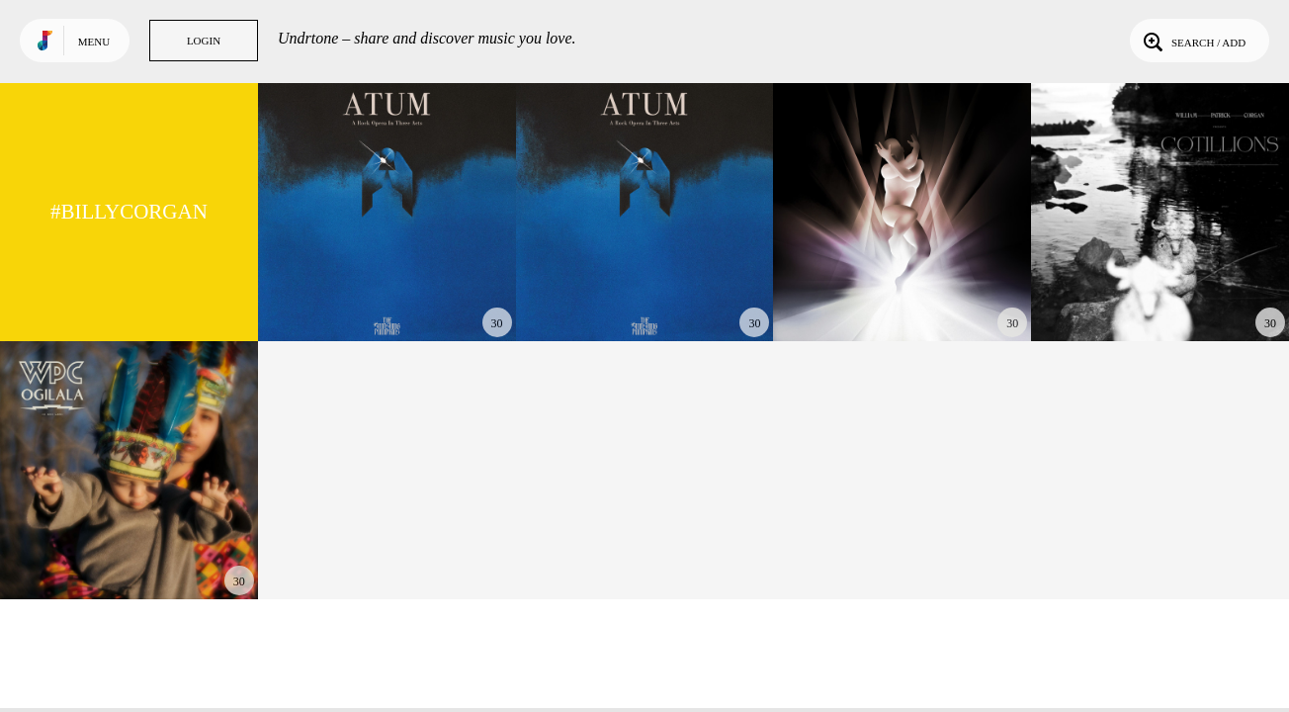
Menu (94, 41)
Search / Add (1193, 40)
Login (203, 40)
